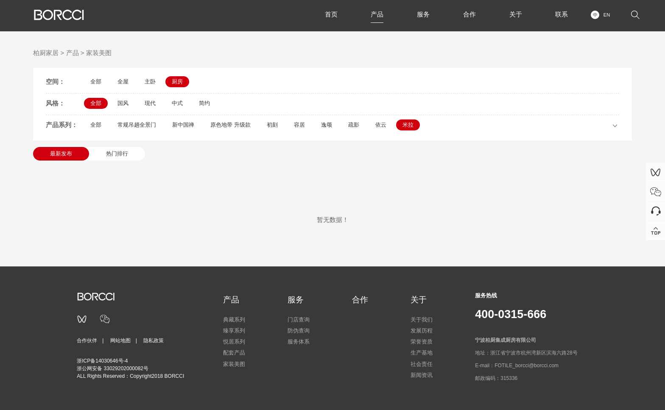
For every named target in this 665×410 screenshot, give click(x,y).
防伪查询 (299, 330)
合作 (467, 14)
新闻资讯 (422, 375)
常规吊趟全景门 (136, 125)
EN (606, 14)
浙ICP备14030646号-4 (102, 361)
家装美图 (99, 52)
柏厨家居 (46, 52)
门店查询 (299, 319)
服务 (421, 14)
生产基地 (422, 352)
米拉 (408, 125)
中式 (177, 103)
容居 (299, 125)
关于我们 (422, 319)
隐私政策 (153, 341)
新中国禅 (183, 125)
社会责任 (422, 364)
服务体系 (299, 341)
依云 (380, 125)
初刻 (272, 125)
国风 (123, 103)
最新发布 (61, 153)
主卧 (150, 81)
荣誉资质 (422, 341)
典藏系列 (234, 319)
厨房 (177, 81)
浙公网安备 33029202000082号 (112, 368)
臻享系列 (234, 330)
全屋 (123, 81)
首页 (327, 14)
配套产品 (234, 352)
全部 (95, 81)
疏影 (353, 125)
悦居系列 (234, 341)
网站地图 (120, 341)
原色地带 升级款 (230, 125)
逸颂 (326, 125)
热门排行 (117, 153)
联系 (561, 14)
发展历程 (422, 330)
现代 (150, 103)
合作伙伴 (87, 341)
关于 (514, 14)
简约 (204, 103)
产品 (374, 14)
